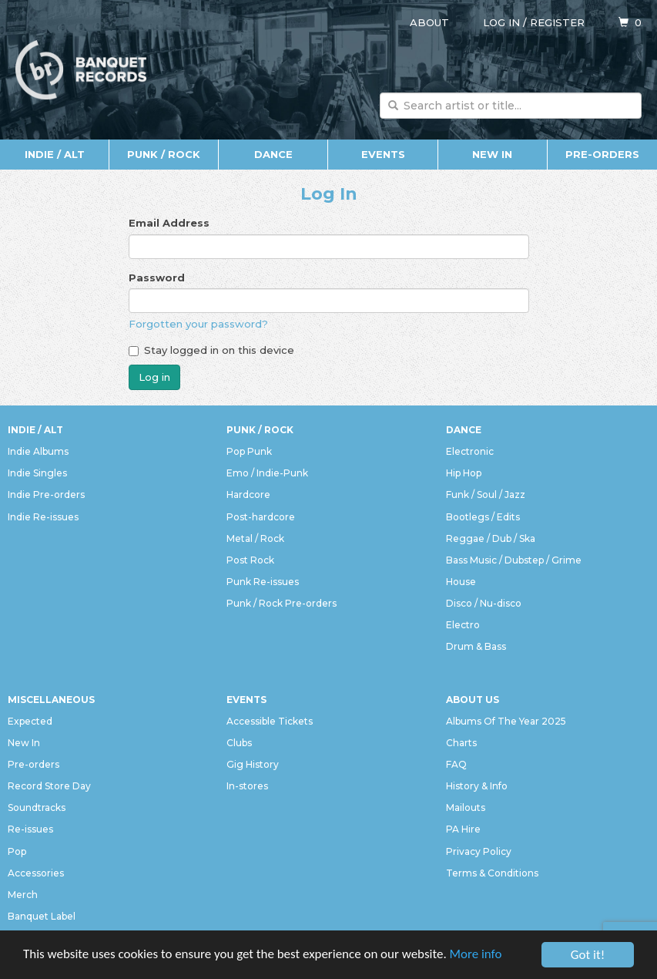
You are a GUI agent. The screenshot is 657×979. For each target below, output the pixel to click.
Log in (501, 22)
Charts (461, 743)
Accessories (36, 873)
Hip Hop (463, 473)
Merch (23, 894)
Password (157, 277)
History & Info (477, 786)
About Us (472, 699)
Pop (17, 851)
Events (383, 154)
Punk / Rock (163, 154)
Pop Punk (249, 451)
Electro (463, 625)
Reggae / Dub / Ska (490, 538)
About (429, 22)
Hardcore (248, 494)
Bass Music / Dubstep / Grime (514, 560)
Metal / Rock (255, 538)
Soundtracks (36, 807)
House (461, 581)
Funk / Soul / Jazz (485, 494)
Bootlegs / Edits (483, 517)
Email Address (169, 223)
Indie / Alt (55, 154)
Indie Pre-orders (46, 494)
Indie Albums (38, 451)
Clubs (239, 743)
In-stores (247, 786)
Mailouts (465, 807)
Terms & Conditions (492, 873)
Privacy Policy (478, 851)
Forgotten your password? (198, 324)
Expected (30, 721)
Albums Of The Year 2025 (506, 721)
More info (477, 955)
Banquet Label (41, 916)
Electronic (470, 451)
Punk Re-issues (262, 581)
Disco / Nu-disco (483, 603)
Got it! (588, 955)
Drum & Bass (476, 646)
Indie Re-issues (43, 517)
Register (557, 22)
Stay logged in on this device (211, 350)
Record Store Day (49, 786)
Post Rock (250, 560)
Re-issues (30, 829)
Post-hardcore (260, 517)
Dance (273, 154)
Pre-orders (602, 154)
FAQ (456, 764)
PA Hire (463, 829)
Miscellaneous (51, 699)
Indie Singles (37, 473)
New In (492, 154)
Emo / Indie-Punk (267, 473)
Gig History (252, 764)
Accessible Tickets (269, 721)
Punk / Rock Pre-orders (281, 603)
